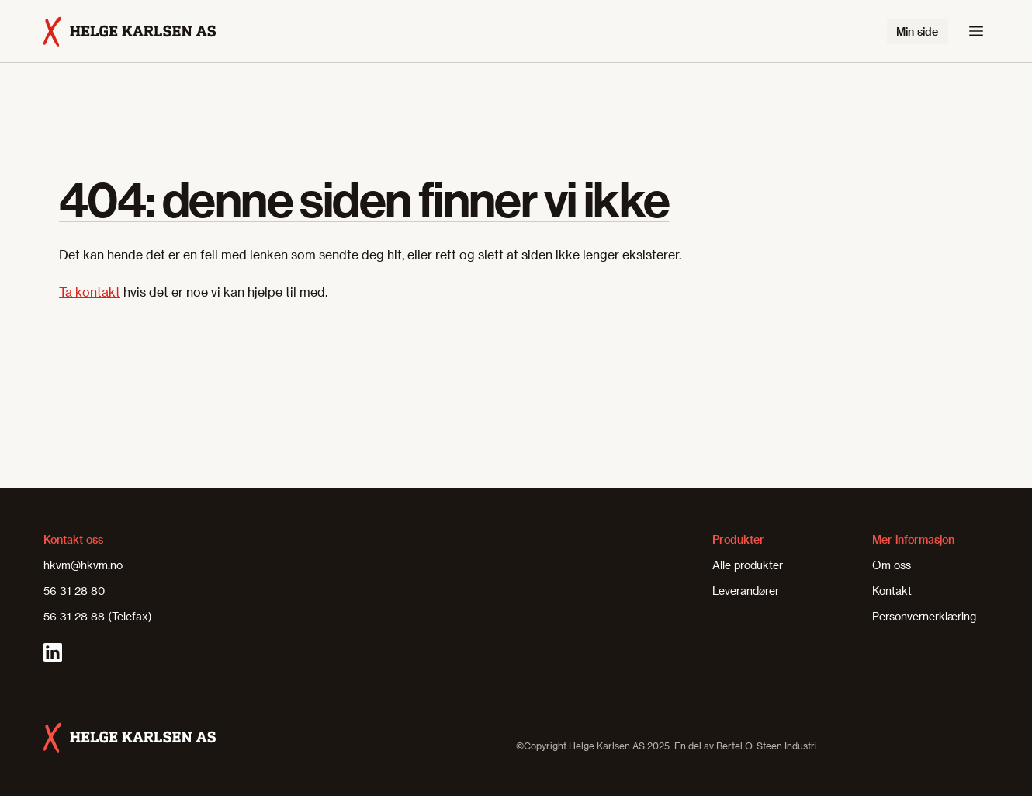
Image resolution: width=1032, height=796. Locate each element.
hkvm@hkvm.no (83, 565)
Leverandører (745, 590)
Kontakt (892, 590)
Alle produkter (747, 565)
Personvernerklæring (924, 616)
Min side (917, 31)
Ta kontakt (89, 291)
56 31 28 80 (74, 590)
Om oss (891, 565)
